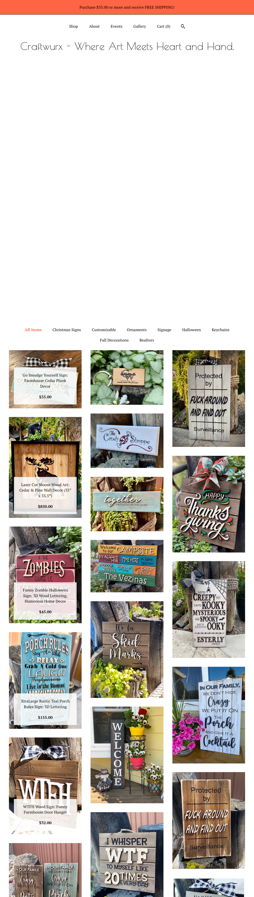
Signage (164, 78)
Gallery (139, 26)
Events (117, 26)
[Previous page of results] (90, 799)
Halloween (191, 78)
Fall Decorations (114, 88)
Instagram (127, 846)
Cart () (163, 26)
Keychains (220, 78)
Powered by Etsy (208, 868)
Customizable (104, 78)
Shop (73, 26)
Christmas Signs (67, 78)
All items (33, 78)
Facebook (127, 854)
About (94, 26)
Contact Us (45, 886)
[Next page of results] (164, 799)
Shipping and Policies (45, 878)
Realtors (147, 88)
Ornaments (137, 78)
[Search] (183, 27)
